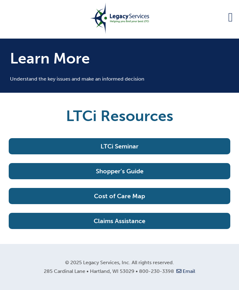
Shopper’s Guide (119, 171)
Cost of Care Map (119, 196)
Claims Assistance (119, 221)
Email (185, 271)
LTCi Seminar (119, 146)
